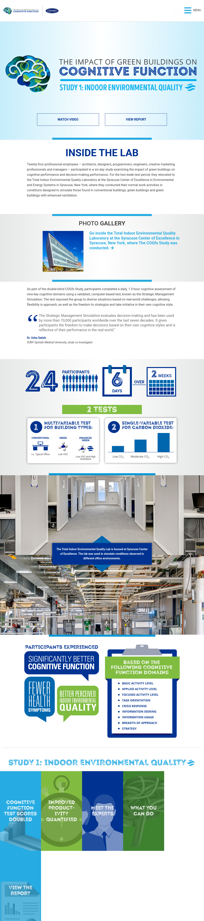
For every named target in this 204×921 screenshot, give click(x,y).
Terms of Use (111, 904)
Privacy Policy (92, 904)
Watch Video (68, 119)
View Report (136, 119)
